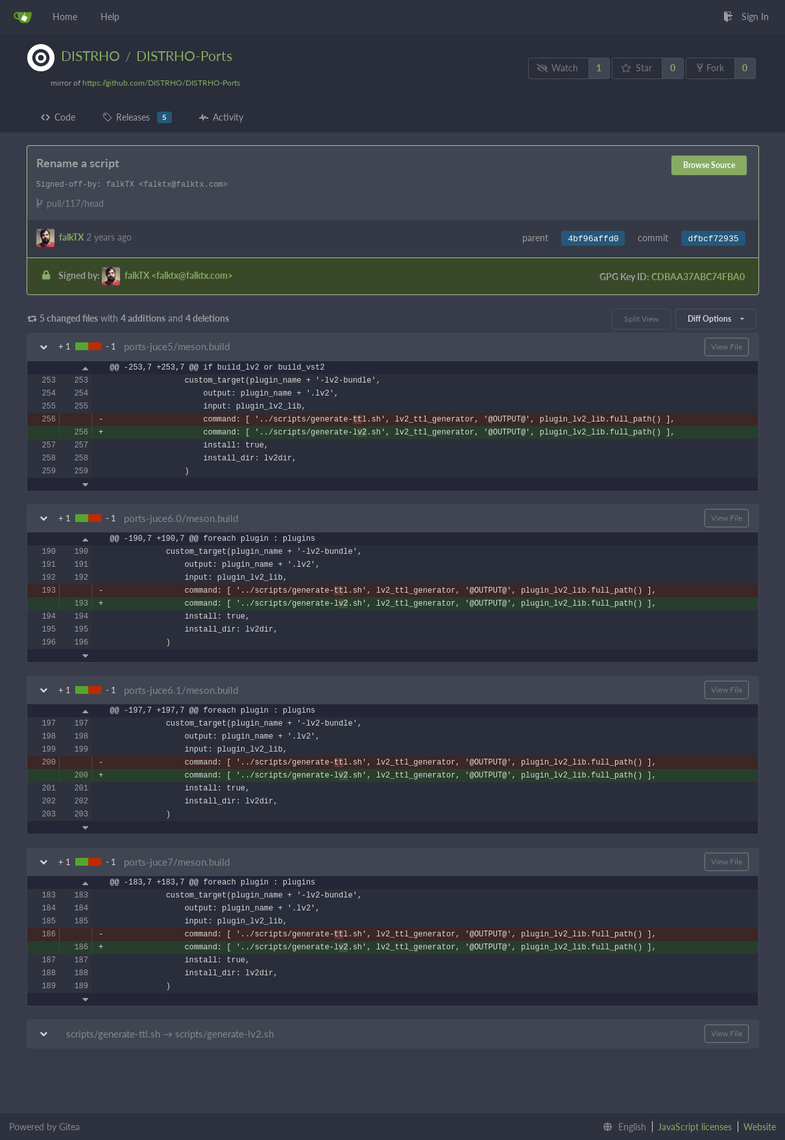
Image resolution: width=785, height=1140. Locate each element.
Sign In (746, 16)
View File (726, 346)
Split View (641, 319)
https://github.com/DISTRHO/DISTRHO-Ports (161, 83)
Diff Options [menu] (715, 319)
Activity (221, 117)
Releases (137, 117)
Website (759, 1126)
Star (636, 67)
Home (65, 16)
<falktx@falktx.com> (179, 274)
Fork (710, 67)
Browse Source (709, 165)
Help (110, 16)
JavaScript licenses (695, 1126)
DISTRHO (90, 55)
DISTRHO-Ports (184, 55)
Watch (557, 67)
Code (58, 117)
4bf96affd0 (593, 239)
